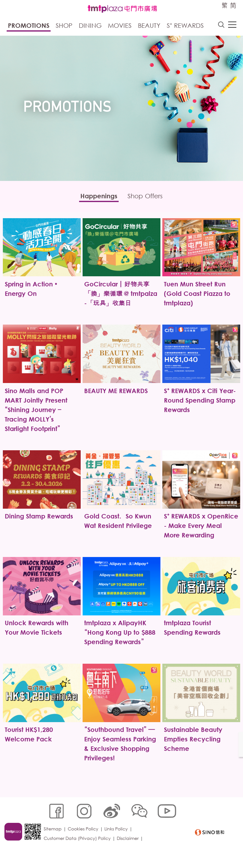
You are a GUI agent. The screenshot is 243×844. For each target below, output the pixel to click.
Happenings (96, 197)
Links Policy (117, 814)
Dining (90, 26)
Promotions (28, 26)
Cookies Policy (84, 814)
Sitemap (54, 814)
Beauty (149, 26)
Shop (64, 26)
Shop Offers (147, 197)
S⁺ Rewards (185, 26)
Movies (120, 26)
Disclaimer (129, 824)
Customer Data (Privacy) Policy (78, 824)
